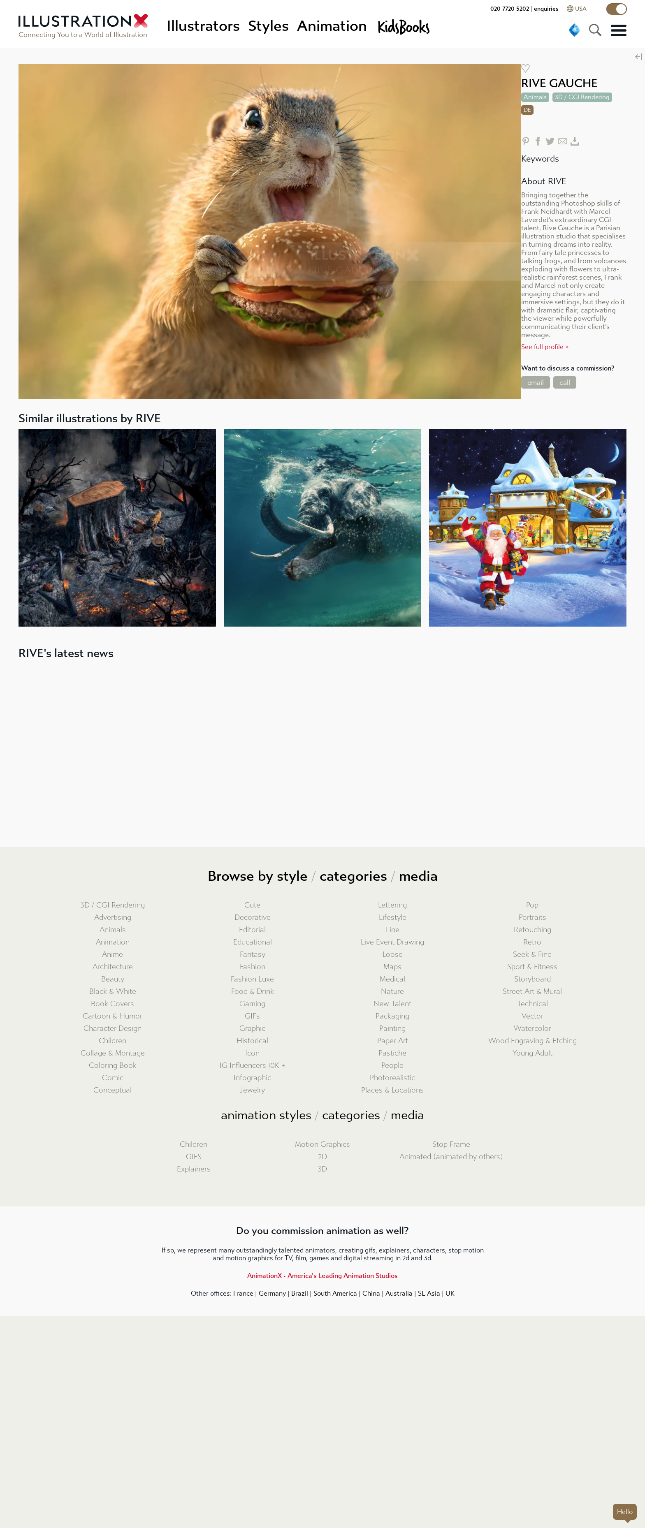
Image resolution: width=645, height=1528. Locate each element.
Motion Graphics (322, 1144)
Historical (252, 1041)
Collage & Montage (113, 1053)
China (371, 1293)
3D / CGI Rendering (112, 905)
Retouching (532, 930)
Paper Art (392, 1041)
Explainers (194, 1169)
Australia (399, 1293)
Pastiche (392, 1053)
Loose (393, 954)
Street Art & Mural (532, 991)
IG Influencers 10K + (252, 1065)
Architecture (113, 967)
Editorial (252, 930)
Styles (268, 26)
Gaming (252, 1004)
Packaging (392, 1016)
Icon (252, 1053)
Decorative (252, 917)
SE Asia (429, 1293)
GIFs (252, 1016)
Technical (532, 1004)
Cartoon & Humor (112, 1016)
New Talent (392, 1004)
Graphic (252, 1028)
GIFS (194, 1157)
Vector (532, 1016)
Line (392, 930)
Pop (532, 905)
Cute (252, 905)
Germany (272, 1293)
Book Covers (112, 1004)
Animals (113, 930)
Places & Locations (392, 1090)
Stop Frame (451, 1144)
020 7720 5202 (509, 8)
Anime (112, 954)
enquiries (546, 8)
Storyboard (532, 979)
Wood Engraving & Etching (532, 1041)
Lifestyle (392, 917)
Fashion (252, 967)
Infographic (252, 1078)
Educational (252, 942)
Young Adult (532, 1053)
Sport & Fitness (532, 967)
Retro (532, 942)
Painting (392, 1028)
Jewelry (252, 1090)
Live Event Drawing (392, 942)
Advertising (112, 917)
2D (322, 1157)
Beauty (112, 979)
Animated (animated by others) (451, 1157)
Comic (112, 1078)
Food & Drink (252, 991)
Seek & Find (532, 954)
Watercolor (532, 1028)
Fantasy (252, 954)
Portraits (532, 917)
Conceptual (112, 1090)
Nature (392, 991)
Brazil (299, 1293)
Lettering (392, 905)
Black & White (112, 991)
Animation (113, 942)
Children (112, 1041)
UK (450, 1293)
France (243, 1293)
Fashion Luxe (252, 979)
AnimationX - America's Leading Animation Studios (322, 1276)
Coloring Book (113, 1065)
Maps (392, 967)
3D (322, 1169)
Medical (392, 979)
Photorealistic (392, 1078)
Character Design (113, 1028)
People (392, 1065)
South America (335, 1293)
